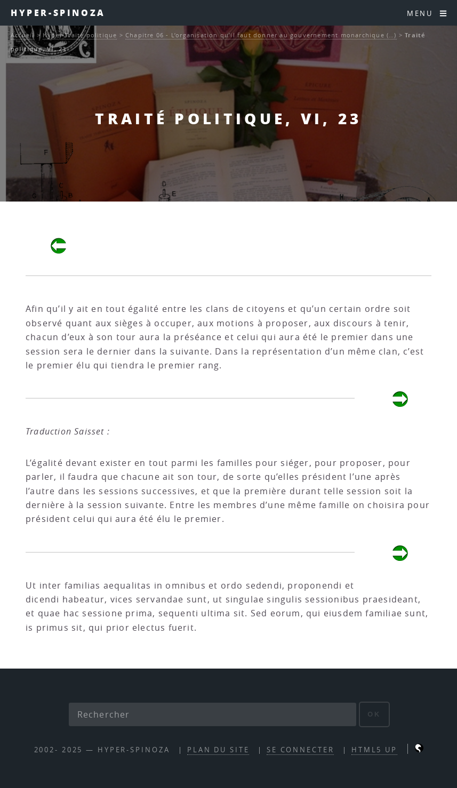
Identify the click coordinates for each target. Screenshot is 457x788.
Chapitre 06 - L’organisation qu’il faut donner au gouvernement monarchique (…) (261, 35)
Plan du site (218, 749)
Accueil (22, 35)
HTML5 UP (374, 749)
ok (374, 714)
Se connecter (300, 749)
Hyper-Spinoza (58, 12)
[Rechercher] (213, 714)
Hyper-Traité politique (80, 35)
